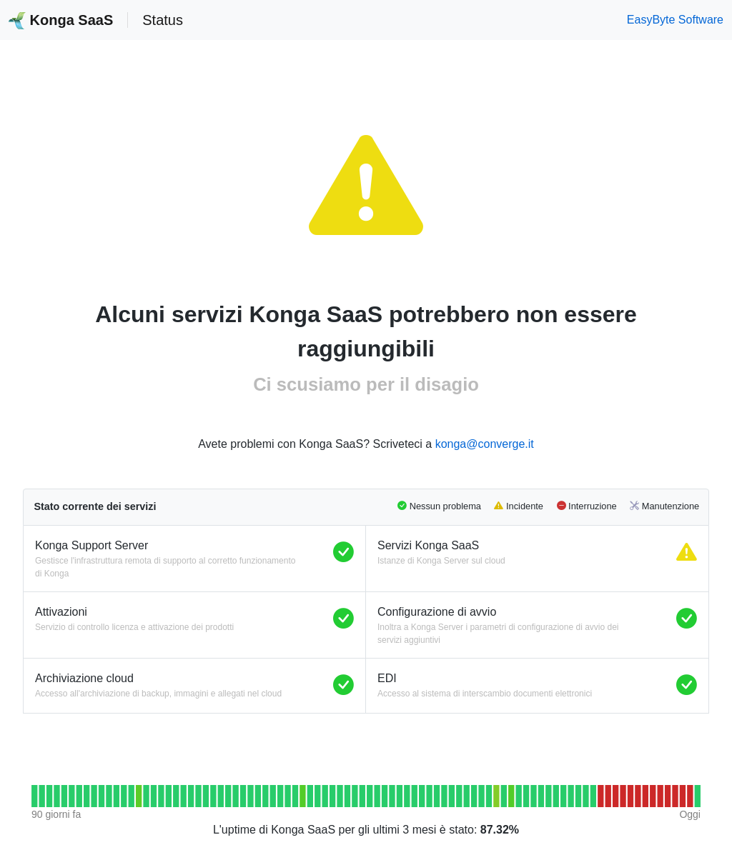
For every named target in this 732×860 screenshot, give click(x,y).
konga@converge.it (484, 444)
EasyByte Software (675, 20)
